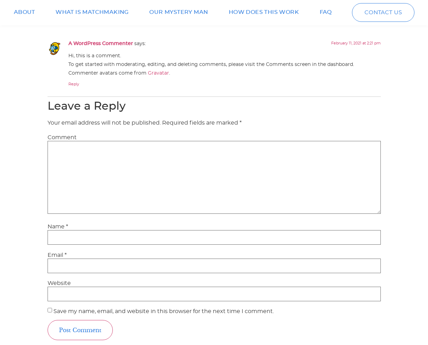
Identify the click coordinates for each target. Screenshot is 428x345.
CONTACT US (383, 12)
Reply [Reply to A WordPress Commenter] (73, 84)
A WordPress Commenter (100, 43)
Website (59, 283)
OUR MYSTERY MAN (178, 12)
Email (57, 255)
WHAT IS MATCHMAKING (92, 12)
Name (58, 226)
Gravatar (158, 73)
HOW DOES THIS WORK (264, 12)
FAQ (326, 12)
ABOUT (24, 12)
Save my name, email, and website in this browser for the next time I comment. (163, 311)
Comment (62, 137)
